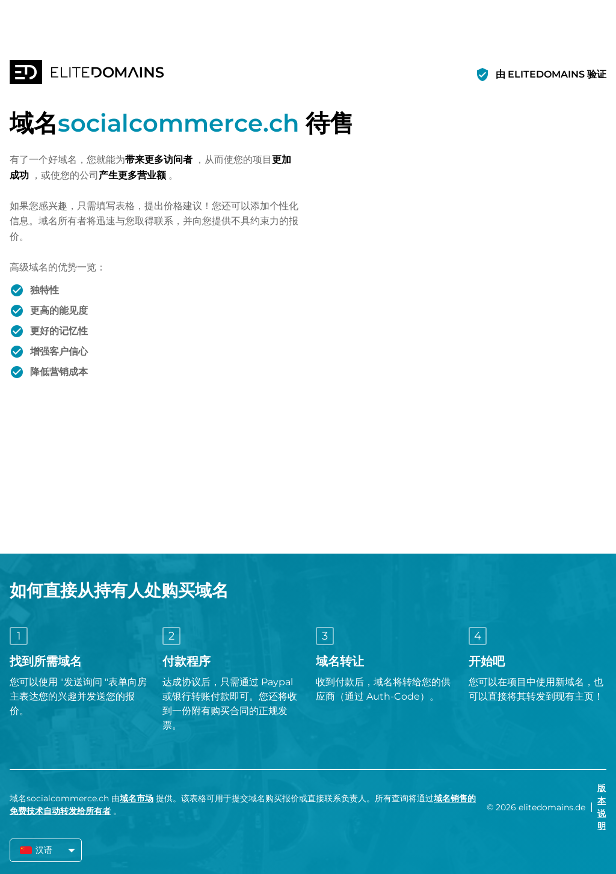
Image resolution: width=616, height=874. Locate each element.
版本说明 (601, 807)
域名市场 (136, 798)
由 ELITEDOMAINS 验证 (551, 74)
